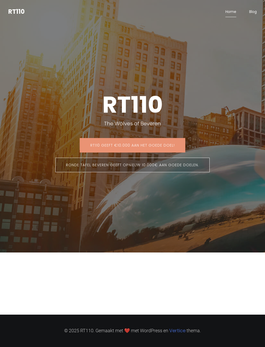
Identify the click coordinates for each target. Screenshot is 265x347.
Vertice (177, 330)
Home (230, 11)
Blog (253, 11)
